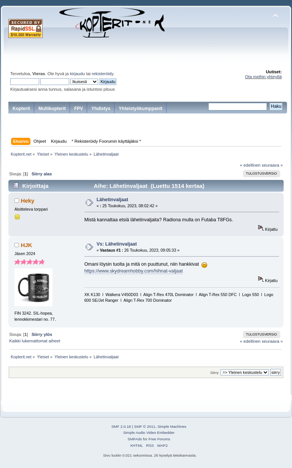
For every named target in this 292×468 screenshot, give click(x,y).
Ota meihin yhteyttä (263, 76)
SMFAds (135, 439)
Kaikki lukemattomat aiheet (34, 341)
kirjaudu (77, 73)
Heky (28, 200)
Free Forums (159, 439)
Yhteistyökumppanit (140, 108)
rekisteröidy (102, 73)
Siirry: (214, 372)
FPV (78, 108)
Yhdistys (100, 108)
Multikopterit (52, 108)
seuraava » (272, 165)
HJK (26, 245)
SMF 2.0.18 (121, 426)
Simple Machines (171, 426)
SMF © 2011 (145, 426)
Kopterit (21, 108)
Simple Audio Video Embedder (149, 432)
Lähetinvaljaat (112, 199)
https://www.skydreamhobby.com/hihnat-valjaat (133, 271)
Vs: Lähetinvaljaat (117, 244)
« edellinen (250, 165)
